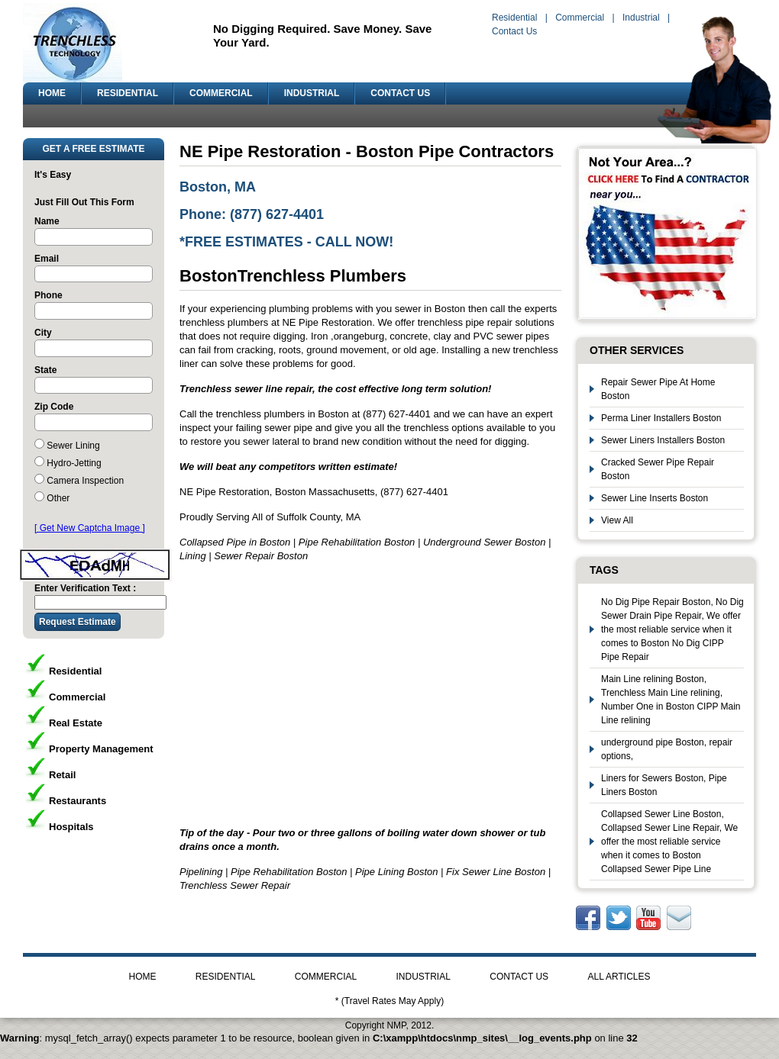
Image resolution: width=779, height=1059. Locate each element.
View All (617, 520)
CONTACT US (400, 93)
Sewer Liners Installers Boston (663, 440)
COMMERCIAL (221, 93)
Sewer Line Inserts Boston (654, 498)
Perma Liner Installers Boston (661, 418)
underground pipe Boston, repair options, (666, 749)
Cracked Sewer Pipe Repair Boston (657, 469)
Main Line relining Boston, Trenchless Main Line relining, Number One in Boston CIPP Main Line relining (671, 700)
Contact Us (514, 31)
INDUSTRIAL (312, 93)
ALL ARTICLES (618, 976)
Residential (514, 17)
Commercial (579, 17)
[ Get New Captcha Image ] (89, 528)
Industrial (641, 17)
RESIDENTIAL (127, 93)
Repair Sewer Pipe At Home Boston (658, 389)
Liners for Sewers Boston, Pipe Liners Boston (664, 785)
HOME (52, 93)
